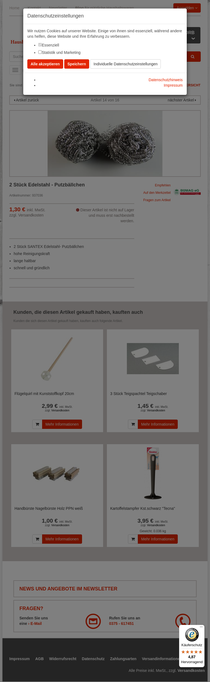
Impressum (173, 85)
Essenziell (50, 45)
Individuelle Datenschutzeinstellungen (126, 64)
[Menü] (201, 628)
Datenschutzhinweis (165, 80)
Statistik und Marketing (61, 52)
